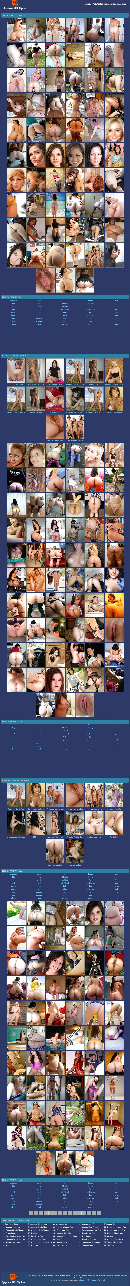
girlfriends (91, 309)
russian (39, 321)
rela (116, 318)
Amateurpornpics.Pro (116, 1230)
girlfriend (65, 309)
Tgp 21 (8, 1245)
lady (65, 312)
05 (50, 1213)
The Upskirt (86, 1236)
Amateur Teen (87, 1245)
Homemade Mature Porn (117, 1227)
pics (65, 315)
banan (90, 300)
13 (89, 1213)
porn (13, 318)
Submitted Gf (62, 1242)
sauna (64, 321)
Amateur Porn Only (115, 1239)
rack (91, 318)
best (116, 300)
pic (39, 315)
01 (31, 1213)
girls (116, 309)
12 (84, 1213)
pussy (64, 318)
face (90, 306)
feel (116, 306)
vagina (90, 324)
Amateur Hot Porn (38, 1239)
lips (90, 312)
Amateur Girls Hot (64, 1233)
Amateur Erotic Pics (38, 1227)
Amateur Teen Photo (89, 1227)
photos (13, 315)
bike (39, 303)
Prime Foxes (11, 1233)
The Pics (110, 1245)
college (13, 306)
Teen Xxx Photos (89, 1239)
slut (39, 324)
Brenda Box (111, 1224)
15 (99, 1213)
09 (70, 1213)
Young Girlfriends (114, 1242)
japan (39, 312)
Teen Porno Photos (90, 1233)
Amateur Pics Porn (12, 1227)
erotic (39, 306)
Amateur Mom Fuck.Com (67, 1236)
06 (55, 1213)
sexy (116, 321)
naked (116, 312)
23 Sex (110, 1236)
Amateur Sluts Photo (38, 1224)
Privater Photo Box (115, 1233)
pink (116, 315)
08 (65, 1213)
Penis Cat (35, 1233)
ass (65, 300)
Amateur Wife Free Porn (15, 1239)
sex (90, 321)
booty (90, 303)
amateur (13, 300)
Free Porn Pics (37, 1236)
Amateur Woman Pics (64, 1227)
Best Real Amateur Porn (15, 1236)
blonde (65, 303)
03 (41, 1213)
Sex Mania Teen (11, 1224)
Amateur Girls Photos (40, 1230)
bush (116, 303)
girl (39, 309)
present (39, 318)
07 (60, 1213)
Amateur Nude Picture (15, 1230)
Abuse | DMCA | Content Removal (92, 1280)
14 (94, 1213)
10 (74, 1213)
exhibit (65, 306)
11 (79, 1213)
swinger (65, 324)
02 (36, 1213)
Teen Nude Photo (64, 1230)
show (13, 324)
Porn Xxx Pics (62, 1245)
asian (39, 300)
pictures (90, 315)
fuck (13, 309)
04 (46, 1213)
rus (13, 321)
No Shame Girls (62, 1224)
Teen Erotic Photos (13, 1242)
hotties (13, 312)
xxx (116, 324)
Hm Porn (34, 1245)
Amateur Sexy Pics (88, 1224)
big (13, 303)
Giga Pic (60, 1239)
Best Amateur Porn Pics (91, 1230)
